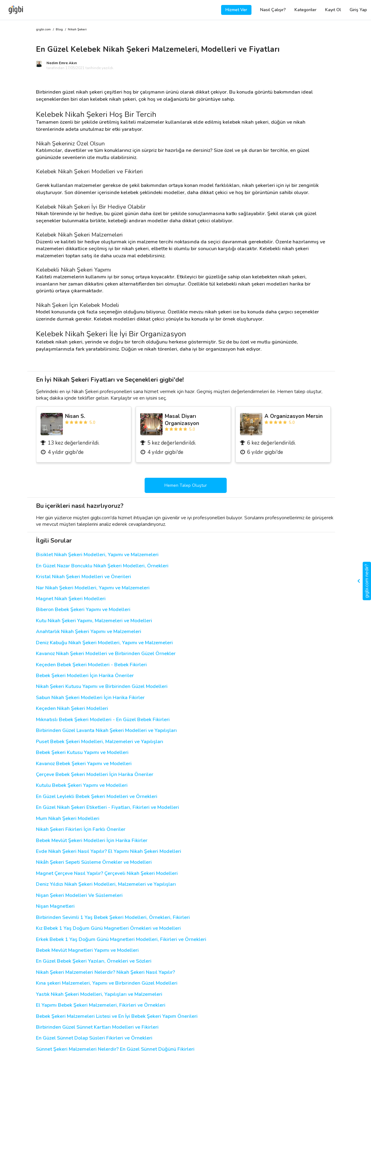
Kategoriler (305, 10)
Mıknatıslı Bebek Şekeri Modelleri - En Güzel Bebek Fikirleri (103, 719)
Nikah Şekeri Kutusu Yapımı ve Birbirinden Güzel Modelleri (102, 686)
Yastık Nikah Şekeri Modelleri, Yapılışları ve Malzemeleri (99, 994)
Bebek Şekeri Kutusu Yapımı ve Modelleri (82, 752)
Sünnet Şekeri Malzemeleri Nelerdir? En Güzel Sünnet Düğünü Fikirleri (115, 1049)
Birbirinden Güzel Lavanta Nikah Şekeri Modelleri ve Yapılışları (106, 730)
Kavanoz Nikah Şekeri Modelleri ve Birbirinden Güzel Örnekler (106, 653)
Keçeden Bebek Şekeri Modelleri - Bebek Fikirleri (91, 665)
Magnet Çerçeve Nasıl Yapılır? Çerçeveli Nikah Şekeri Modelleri (107, 873)
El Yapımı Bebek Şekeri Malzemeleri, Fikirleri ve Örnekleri (100, 1005)
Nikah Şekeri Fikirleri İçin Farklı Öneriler (80, 829)
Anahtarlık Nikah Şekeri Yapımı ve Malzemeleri (88, 631)
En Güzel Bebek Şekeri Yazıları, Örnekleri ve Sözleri (93, 961)
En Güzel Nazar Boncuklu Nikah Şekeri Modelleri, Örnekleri (102, 566)
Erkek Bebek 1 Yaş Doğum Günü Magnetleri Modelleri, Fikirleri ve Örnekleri (121, 939)
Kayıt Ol (333, 10)
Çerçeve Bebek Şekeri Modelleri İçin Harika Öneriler (94, 774)
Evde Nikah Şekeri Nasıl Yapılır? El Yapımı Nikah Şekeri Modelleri (108, 851)
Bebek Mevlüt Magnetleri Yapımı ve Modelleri (87, 950)
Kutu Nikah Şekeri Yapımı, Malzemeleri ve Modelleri (94, 621)
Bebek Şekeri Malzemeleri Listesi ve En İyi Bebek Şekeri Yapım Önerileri (117, 1016)
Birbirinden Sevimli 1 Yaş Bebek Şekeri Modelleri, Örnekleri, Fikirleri (113, 917)
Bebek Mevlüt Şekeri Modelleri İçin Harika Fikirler (91, 840)
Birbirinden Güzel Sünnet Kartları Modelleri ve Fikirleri (97, 1027)
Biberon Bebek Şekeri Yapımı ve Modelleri (83, 609)
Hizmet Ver (236, 10)
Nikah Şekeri (77, 30)
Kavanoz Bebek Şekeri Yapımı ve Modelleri (84, 764)
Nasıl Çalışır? (273, 10)
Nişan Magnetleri (55, 906)
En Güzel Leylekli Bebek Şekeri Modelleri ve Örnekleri (96, 796)
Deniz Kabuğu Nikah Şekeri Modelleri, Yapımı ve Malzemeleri (104, 643)
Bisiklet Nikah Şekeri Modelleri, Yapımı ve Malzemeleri (97, 555)
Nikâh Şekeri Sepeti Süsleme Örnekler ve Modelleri (94, 862)
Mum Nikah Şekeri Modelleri (67, 818)
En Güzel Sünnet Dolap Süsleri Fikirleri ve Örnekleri (94, 1038)
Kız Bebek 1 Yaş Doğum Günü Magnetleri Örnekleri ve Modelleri (108, 928)
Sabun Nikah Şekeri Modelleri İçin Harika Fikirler (90, 697)
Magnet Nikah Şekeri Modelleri (71, 599)
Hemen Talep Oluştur (185, 485)
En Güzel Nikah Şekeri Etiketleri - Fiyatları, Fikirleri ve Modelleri (107, 807)
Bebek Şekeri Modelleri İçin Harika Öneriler (85, 675)
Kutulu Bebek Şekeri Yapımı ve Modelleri (82, 785)
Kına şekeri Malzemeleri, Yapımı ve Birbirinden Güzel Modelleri (106, 983)
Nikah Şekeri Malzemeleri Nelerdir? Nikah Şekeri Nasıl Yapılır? (105, 972)
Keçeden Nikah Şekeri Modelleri (72, 708)
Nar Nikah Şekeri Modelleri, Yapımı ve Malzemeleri (93, 588)
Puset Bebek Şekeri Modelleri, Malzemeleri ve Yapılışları (99, 741)
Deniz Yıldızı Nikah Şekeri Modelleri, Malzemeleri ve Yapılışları (106, 884)
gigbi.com (43, 30)
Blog (59, 30)
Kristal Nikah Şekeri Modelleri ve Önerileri (83, 577)
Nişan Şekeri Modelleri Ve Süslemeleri (79, 895)
